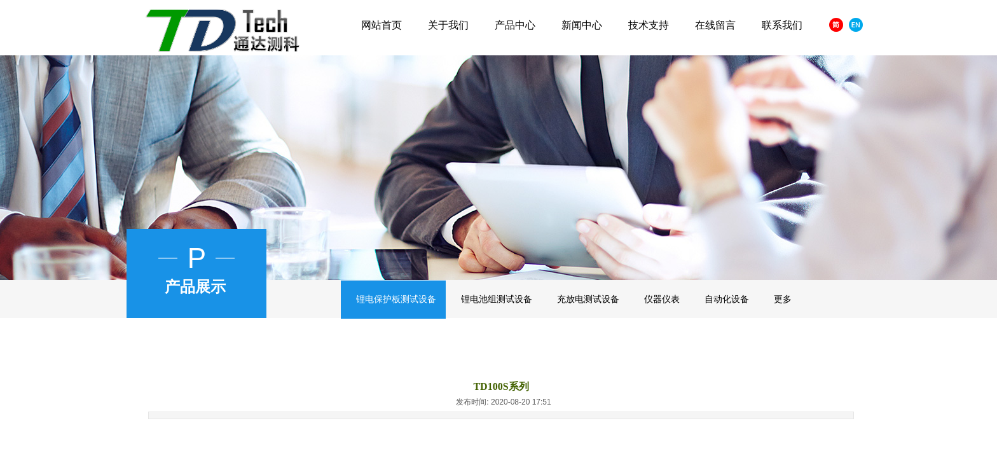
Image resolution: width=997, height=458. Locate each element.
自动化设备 (727, 299)
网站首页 (381, 25)
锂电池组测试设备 (496, 299)
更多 (783, 299)
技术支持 (648, 25)
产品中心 (515, 25)
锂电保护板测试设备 (396, 299)
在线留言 (715, 25)
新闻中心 (581, 25)
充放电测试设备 (588, 299)
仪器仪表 (662, 299)
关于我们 (448, 25)
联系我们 (782, 25)
